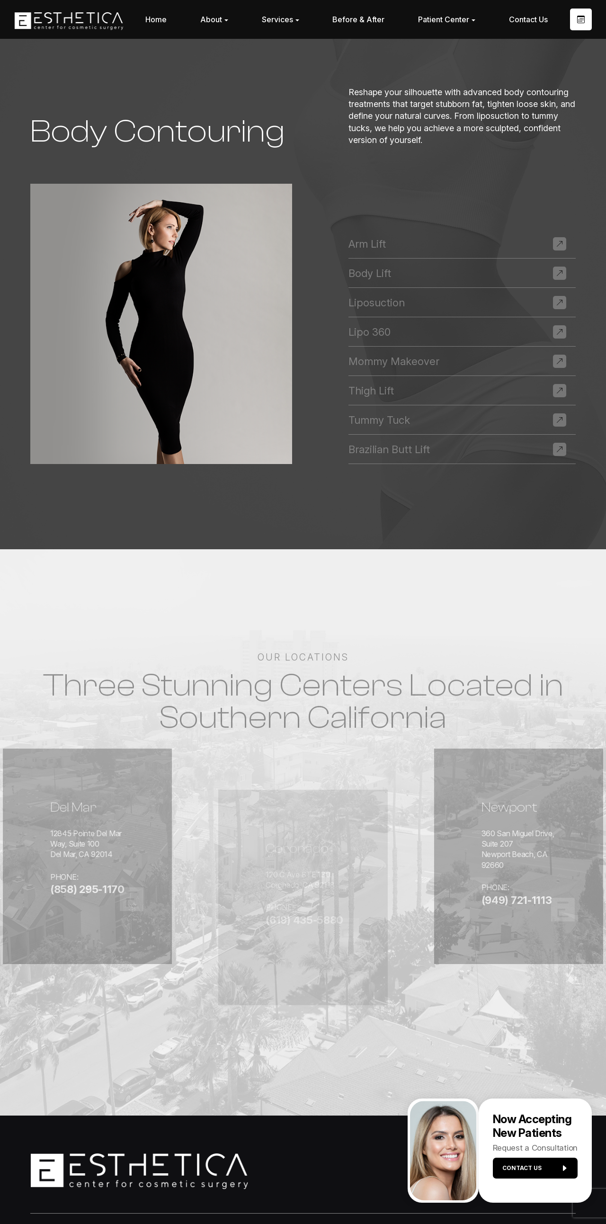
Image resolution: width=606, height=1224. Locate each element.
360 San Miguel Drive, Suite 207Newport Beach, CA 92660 (529, 821)
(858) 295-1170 (47, 877)
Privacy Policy (321, 1192)
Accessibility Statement (249, 1192)
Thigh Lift (371, 390)
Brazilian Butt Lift (389, 449)
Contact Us (528, 19)
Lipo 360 (369, 332)
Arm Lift (367, 244)
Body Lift (369, 273)
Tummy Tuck (379, 420)
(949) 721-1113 (510, 867)
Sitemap (367, 1192)
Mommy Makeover (393, 361)
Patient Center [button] (446, 19)
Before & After (358, 19)
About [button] (214, 19)
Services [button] (280, 19)
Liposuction (376, 302)
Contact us (531, 1172)
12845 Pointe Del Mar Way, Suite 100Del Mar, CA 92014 (65, 826)
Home (156, 19)
